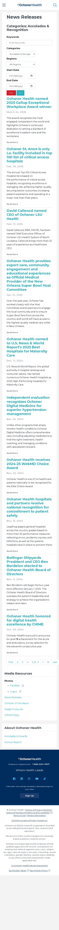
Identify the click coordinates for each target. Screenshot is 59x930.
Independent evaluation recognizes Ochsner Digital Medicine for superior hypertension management (28, 405)
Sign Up (32, 795)
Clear (11, 93)
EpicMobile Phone (39, 870)
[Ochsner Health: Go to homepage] (29, 4)
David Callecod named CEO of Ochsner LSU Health (26, 215)
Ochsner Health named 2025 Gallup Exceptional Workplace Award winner (29, 103)
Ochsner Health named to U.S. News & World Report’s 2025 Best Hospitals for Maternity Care (27, 347)
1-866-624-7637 (41, 764)
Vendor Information (36, 815)
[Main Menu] (4, 5)
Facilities (15, 685)
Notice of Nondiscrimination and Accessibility (27, 812)
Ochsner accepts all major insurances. (29, 820)
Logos (13, 691)
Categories (13, 48)
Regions (12, 58)
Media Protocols (13, 709)
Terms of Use (19, 815)
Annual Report (13, 742)
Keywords (13, 37)
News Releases (12, 697)
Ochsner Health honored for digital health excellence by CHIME (29, 620)
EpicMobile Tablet (17, 870)
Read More (12, 142)
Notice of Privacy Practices (38, 810)
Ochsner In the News (16, 703)
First (10, 662)
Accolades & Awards (15, 736)
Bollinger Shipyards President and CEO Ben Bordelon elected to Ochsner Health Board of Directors (29, 566)
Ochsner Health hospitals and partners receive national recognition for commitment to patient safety (29, 507)
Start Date (13, 70)
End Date (12, 80)
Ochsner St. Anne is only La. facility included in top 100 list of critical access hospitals (29, 155)
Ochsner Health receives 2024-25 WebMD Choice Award (28, 464)
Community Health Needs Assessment (29, 865)
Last (55, 662)
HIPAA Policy (11, 715)
